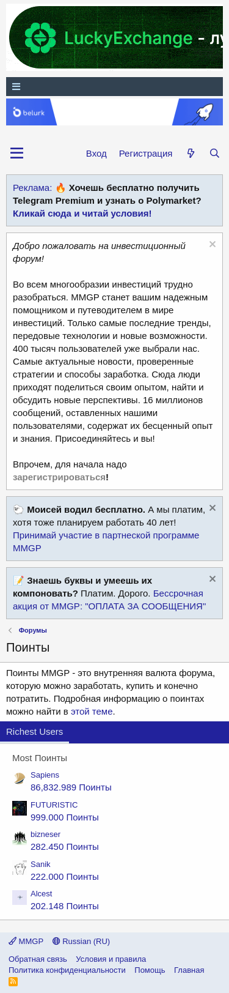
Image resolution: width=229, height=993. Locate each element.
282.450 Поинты (65, 846)
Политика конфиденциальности (67, 970)
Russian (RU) (82, 941)
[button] (16, 153)
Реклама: (32, 187)
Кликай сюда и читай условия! (82, 213)
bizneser (45, 834)
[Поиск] (215, 153)
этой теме (92, 711)
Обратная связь (38, 959)
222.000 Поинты (65, 876)
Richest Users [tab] (34, 731)
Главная (189, 970)
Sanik (41, 864)
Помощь (149, 970)
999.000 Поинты (65, 817)
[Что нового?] (190, 153)
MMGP (26, 941)
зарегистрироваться (59, 477)
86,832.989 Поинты (71, 787)
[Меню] (114, 86)
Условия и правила (111, 959)
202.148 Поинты (65, 906)
